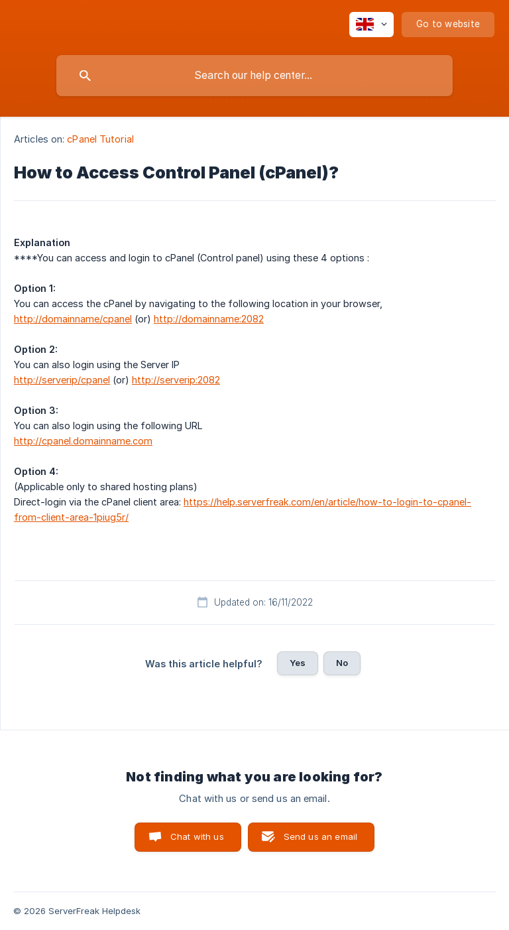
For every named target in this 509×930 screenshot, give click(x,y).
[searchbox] (254, 75)
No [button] (342, 662)
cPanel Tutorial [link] (100, 139)
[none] (371, 24)
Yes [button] (298, 662)
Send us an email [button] (320, 836)
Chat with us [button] (197, 836)
